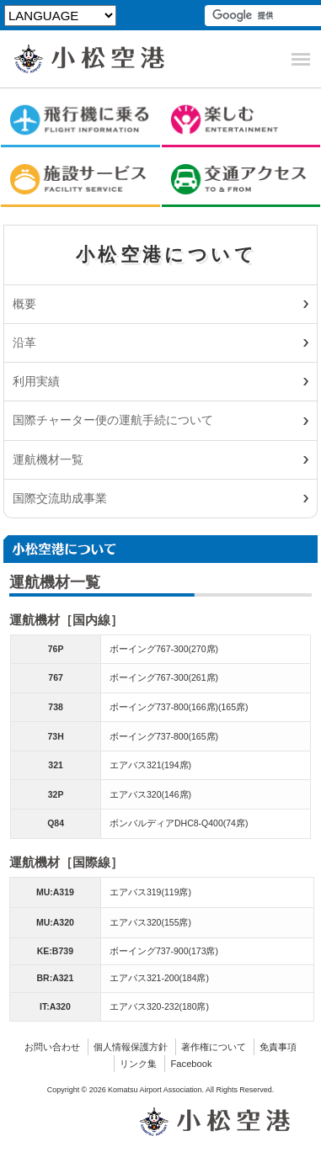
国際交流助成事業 (60, 498)
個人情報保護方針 (131, 1047)
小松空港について (166, 254)
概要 (24, 304)
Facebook (190, 1064)
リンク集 (138, 1064)
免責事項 (278, 1047)
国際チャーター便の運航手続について (113, 420)
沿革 (24, 342)
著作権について (213, 1047)
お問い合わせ (52, 1047)
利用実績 (36, 381)
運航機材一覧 (48, 459)
